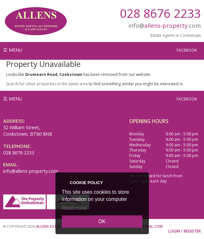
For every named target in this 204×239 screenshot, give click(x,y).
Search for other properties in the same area (47, 84)
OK (102, 221)
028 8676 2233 (160, 13)
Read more (74, 208)
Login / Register (184, 231)
